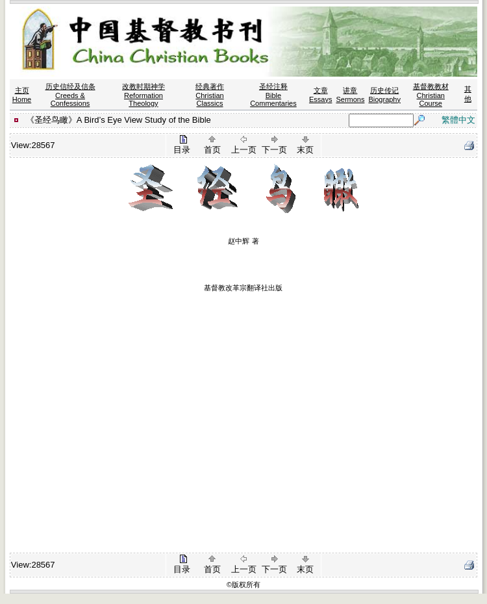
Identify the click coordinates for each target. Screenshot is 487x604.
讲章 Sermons (350, 94)
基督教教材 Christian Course (431, 94)
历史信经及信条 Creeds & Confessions (70, 94)
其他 (467, 94)
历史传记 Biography (384, 94)
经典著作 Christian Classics (209, 94)
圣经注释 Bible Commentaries (273, 94)
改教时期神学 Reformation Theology (143, 94)
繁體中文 (458, 120)
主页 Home (21, 94)
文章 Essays (320, 94)
